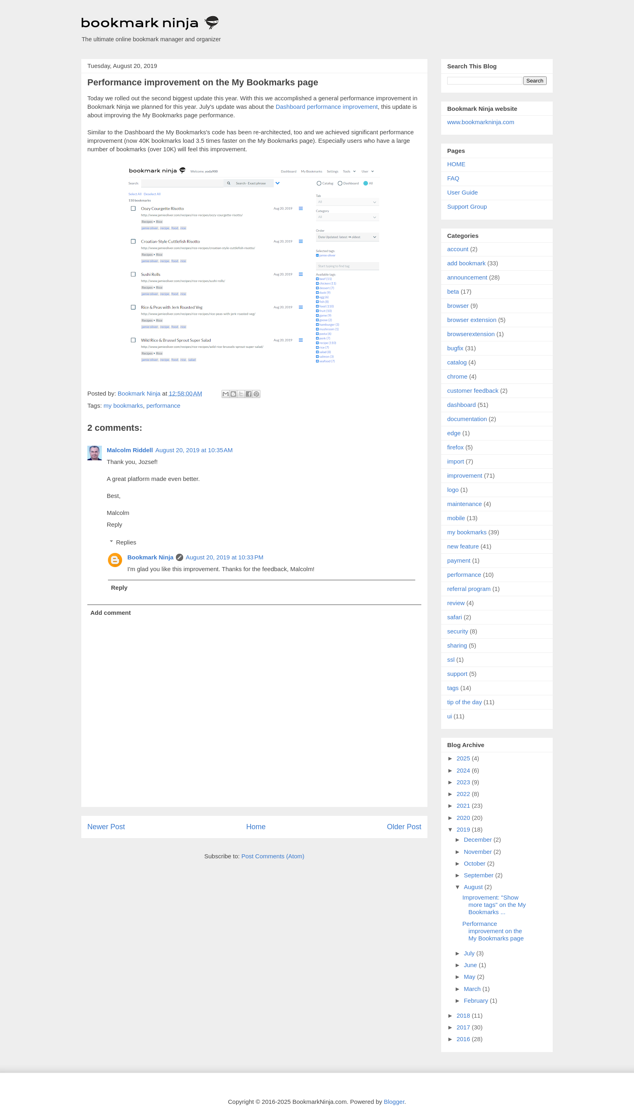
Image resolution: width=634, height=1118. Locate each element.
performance (163, 405)
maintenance (464, 503)
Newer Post (106, 827)
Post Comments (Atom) (272, 856)
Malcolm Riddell (130, 450)
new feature (463, 546)
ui (449, 716)
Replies (126, 542)
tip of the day (464, 702)
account (458, 249)
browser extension (472, 319)
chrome (457, 376)
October (475, 863)
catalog (457, 362)
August (474, 886)
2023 (464, 782)
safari (454, 617)
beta (453, 291)
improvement (464, 475)
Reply (114, 524)
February (477, 1000)
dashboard (461, 404)
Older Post (404, 827)
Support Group (467, 206)
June (471, 964)
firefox (455, 447)
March (473, 988)
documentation (467, 418)
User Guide (462, 192)
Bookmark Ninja (150, 557)
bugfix (455, 348)
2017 (464, 1027)
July (470, 953)
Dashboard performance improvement (327, 106)
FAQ (453, 178)
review (456, 602)
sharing (457, 645)
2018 (464, 1015)
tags (453, 687)
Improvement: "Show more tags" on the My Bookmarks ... (494, 904)
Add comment (111, 612)
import (455, 461)
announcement (467, 277)
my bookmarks (123, 405)
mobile (456, 518)
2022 (464, 793)
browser (458, 305)
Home (256, 827)
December (478, 839)
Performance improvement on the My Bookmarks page (493, 931)
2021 (464, 805)
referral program (469, 588)
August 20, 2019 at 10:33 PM (224, 557)
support (457, 673)
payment (459, 560)
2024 (464, 770)
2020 (464, 817)
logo (453, 489)
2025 (464, 758)
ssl (450, 659)
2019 (464, 829)
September (479, 875)
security (457, 631)
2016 (464, 1038)
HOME (456, 164)
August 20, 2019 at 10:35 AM (193, 450)
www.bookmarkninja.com (480, 122)
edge (454, 433)
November (478, 851)
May (470, 976)
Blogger (394, 1101)
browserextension (471, 333)
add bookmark (466, 263)
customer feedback (473, 390)
